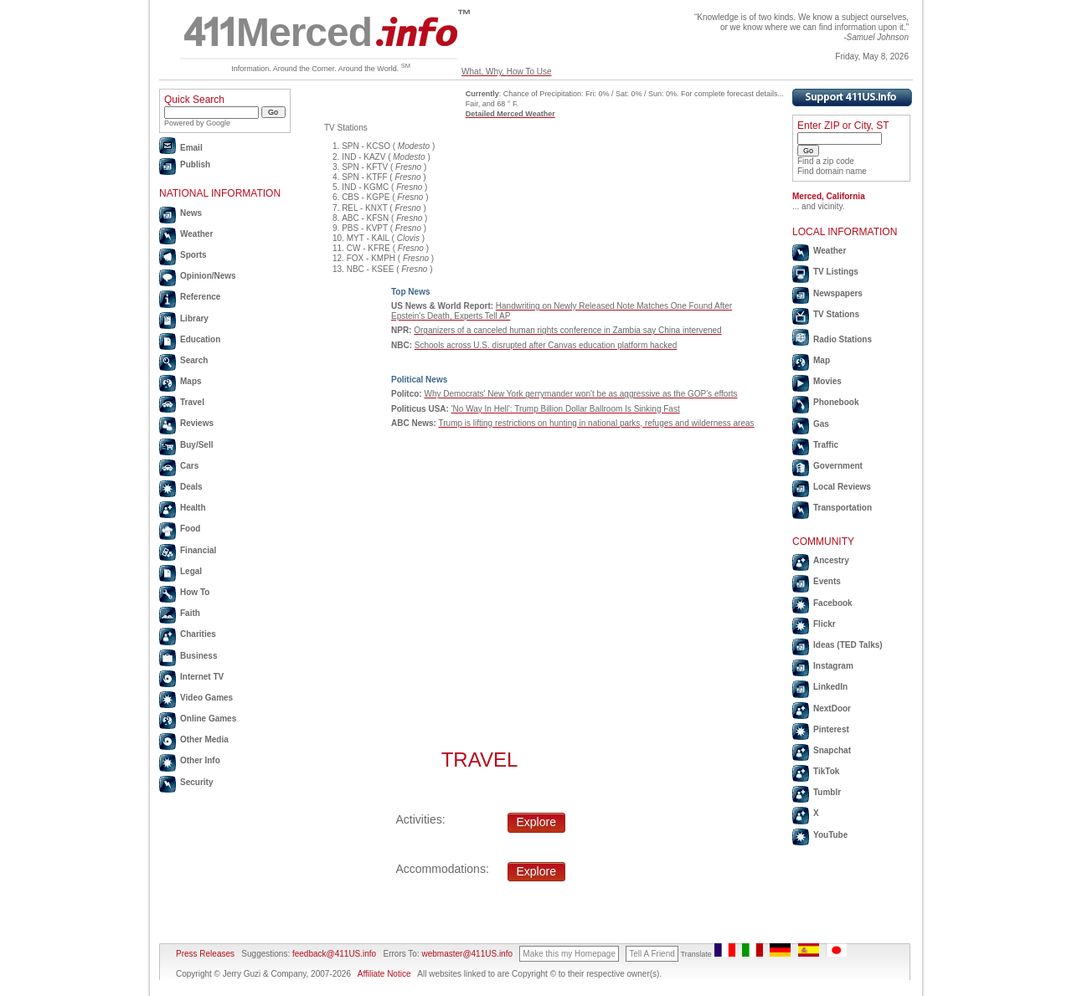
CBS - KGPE (365, 197)
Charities (198, 634)
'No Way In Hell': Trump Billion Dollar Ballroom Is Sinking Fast (565, 408)
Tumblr (827, 792)
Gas (821, 424)
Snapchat (832, 750)
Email (191, 147)
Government (838, 465)
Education (200, 339)
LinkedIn (830, 686)
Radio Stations (842, 339)
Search (194, 360)
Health (193, 507)
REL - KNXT (364, 208)
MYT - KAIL (368, 238)
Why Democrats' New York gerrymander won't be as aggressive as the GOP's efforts (580, 393)
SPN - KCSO (366, 146)
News (191, 213)
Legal (191, 571)
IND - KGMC (365, 187)
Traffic (825, 444)
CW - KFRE (368, 248)
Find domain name (832, 171)
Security (196, 782)
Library (194, 318)
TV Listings (835, 271)
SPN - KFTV (365, 167)
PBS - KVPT (365, 228)
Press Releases (205, 953)
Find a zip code (825, 161)
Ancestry (831, 560)
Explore (536, 822)
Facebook (833, 603)
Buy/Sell (196, 444)
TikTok (826, 771)
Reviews (197, 423)
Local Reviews (842, 486)
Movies (827, 381)
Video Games (206, 697)
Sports (193, 254)
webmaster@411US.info (467, 953)
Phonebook (835, 402)
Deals (191, 486)
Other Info (200, 760)
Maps (191, 381)
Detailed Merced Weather (510, 114)
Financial (198, 550)
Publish (195, 164)
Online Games (208, 718)
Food (190, 528)
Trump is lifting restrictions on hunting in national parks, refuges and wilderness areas (597, 423)
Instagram (833, 665)
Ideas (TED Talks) (848, 644)
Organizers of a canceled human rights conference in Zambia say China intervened (567, 330)
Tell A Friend (651, 953)
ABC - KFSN (365, 218)
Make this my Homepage (569, 953)
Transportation (842, 507)
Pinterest (831, 729)
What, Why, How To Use (506, 71)
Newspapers (838, 293)
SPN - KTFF (364, 177)
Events (827, 581)
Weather (196, 234)
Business (198, 655)
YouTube (830, 834)
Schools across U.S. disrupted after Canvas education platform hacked (546, 345)
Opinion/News (208, 275)
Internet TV (202, 676)
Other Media (204, 739)
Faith (190, 613)
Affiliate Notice (384, 973)
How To (194, 592)
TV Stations (836, 314)
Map (821, 360)
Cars (189, 465)
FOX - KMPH (371, 258)
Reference (200, 296)
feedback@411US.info (333, 953)
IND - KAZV (363, 157)
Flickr (824, 624)
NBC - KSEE (370, 269)
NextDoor (832, 708)
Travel (192, 402)
